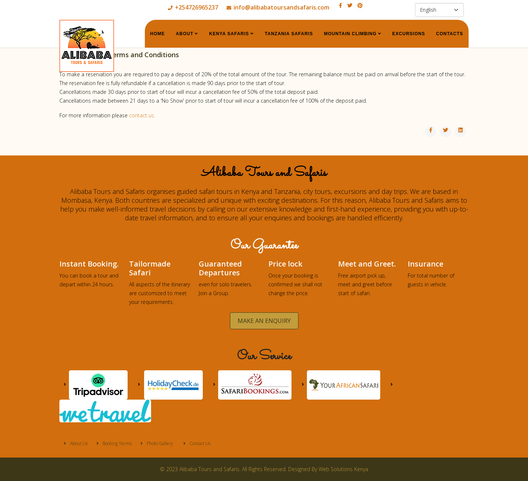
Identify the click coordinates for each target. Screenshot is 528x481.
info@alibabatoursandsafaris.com (281, 7)
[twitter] (349, 5)
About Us (78, 443)
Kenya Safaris (229, 33)
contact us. (142, 115)
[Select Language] (439, 10)
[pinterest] (360, 5)
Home (157, 33)
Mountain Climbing (350, 33)
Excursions (408, 33)
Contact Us (199, 443)
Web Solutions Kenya (343, 469)
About (185, 33)
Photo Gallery (159, 443)
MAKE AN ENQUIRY (264, 321)
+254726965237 (196, 7)
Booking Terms (117, 443)
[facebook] (340, 5)
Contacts (449, 33)
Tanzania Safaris (289, 33)
